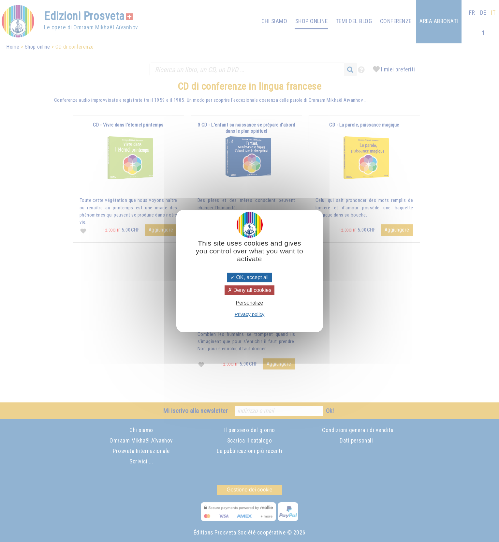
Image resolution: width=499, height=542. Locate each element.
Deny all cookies (250, 290)
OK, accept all (249, 277)
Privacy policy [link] (250, 314)
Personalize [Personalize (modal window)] (249, 303)
